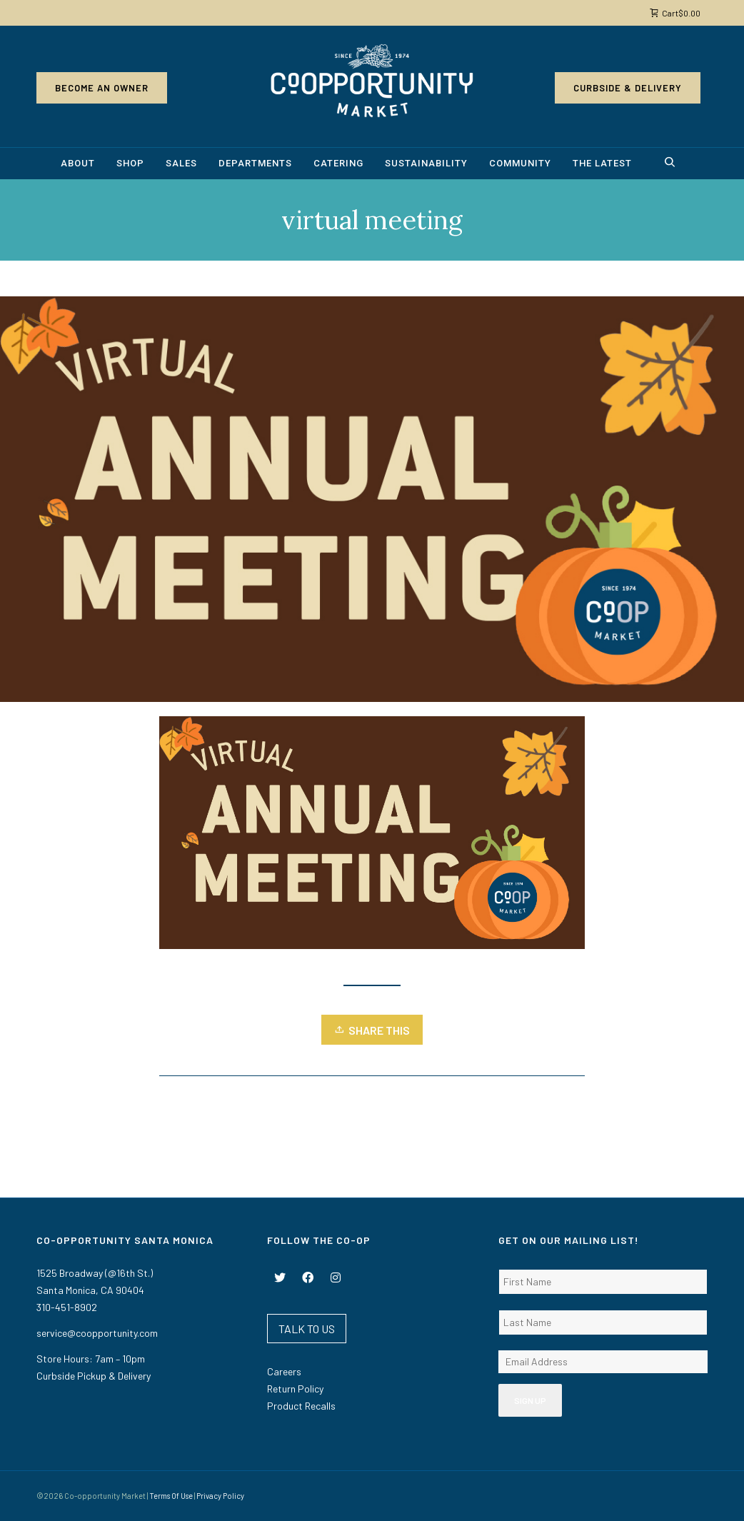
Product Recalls (301, 1406)
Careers (284, 1371)
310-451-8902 (66, 1307)
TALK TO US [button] (306, 1328)
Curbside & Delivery (627, 88)
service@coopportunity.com (97, 1333)
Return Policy (295, 1388)
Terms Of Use (171, 1495)
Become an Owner (102, 88)
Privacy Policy (220, 1495)
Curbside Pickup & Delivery (93, 1376)
